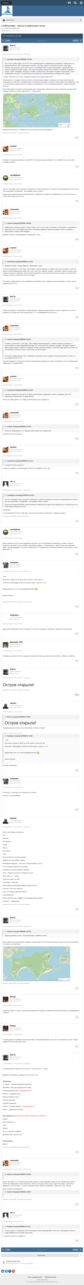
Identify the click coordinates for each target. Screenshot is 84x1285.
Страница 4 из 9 (42, 40)
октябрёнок (15, 175)
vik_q (12, 481)
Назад (8, 40)
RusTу (8, 31)
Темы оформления (35, 1277)
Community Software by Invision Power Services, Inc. (42, 1282)
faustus (13, 703)
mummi (13, 146)
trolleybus (14, 615)
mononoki (14, 209)
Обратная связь (50, 1277)
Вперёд (75, 40)
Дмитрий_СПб (16, 642)
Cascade (10, 59)
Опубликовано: (13, 54)
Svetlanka (14, 563)
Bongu (13, 997)
